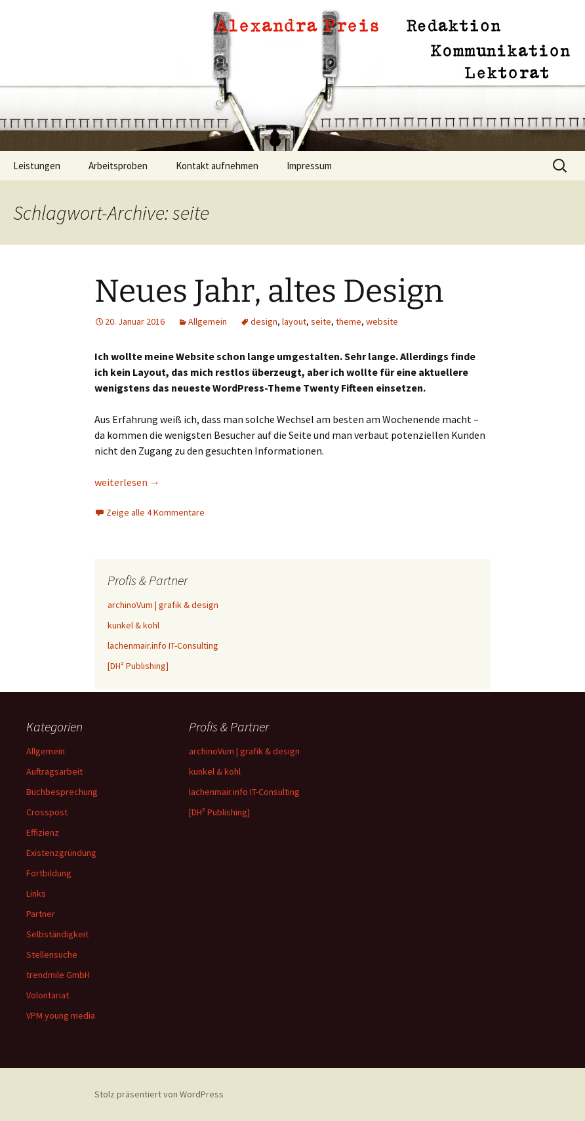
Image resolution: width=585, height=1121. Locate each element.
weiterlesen (127, 482)
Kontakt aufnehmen (217, 165)
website (382, 321)
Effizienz (42, 832)
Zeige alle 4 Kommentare (155, 512)
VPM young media (60, 1015)
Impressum (309, 165)
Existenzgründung (61, 853)
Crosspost (47, 812)
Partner (40, 914)
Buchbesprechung (62, 792)
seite (321, 321)
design (264, 321)
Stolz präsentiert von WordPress (159, 1094)
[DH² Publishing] (138, 666)
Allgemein (207, 321)
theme (348, 321)
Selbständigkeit (57, 934)
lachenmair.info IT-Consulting (163, 645)
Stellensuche (51, 954)
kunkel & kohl (133, 625)
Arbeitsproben (118, 165)
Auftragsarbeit (54, 771)
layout (294, 321)
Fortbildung (48, 873)
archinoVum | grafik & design (163, 605)
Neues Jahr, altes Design (268, 291)
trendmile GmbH (58, 975)
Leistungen (36, 165)
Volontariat (47, 995)
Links (36, 893)
